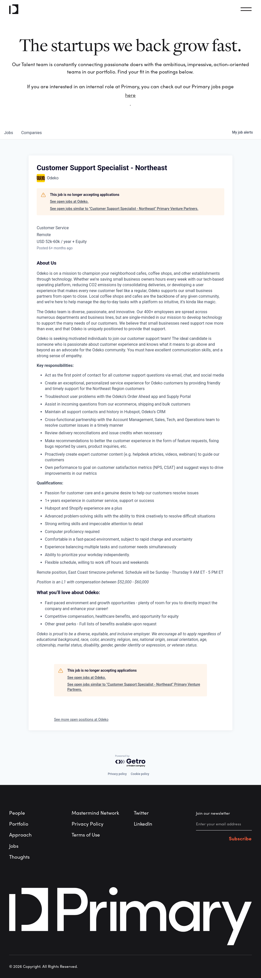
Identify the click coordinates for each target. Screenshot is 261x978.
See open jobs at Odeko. (69, 201)
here (130, 95)
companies (31, 132)
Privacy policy (117, 774)
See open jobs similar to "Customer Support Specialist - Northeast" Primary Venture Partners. (124, 209)
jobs (8, 132)
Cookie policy (140, 774)
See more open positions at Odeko (81, 719)
